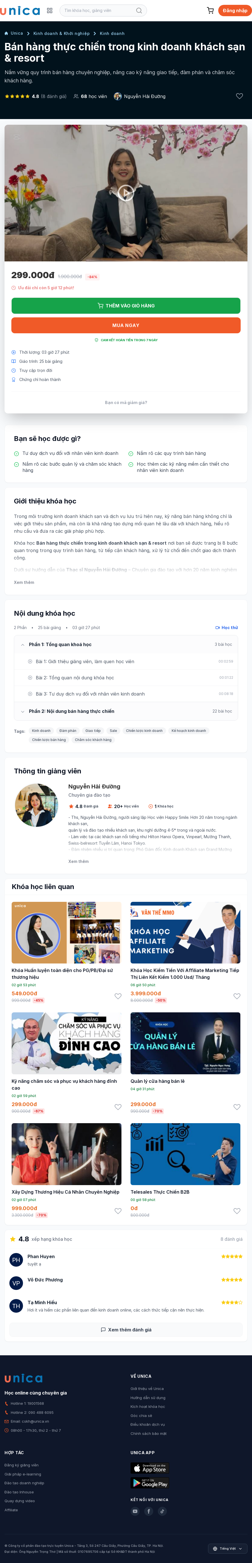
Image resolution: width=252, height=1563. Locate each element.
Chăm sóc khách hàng (93, 740)
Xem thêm (24, 582)
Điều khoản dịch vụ (148, 1424)
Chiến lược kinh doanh (144, 731)
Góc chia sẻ (141, 1415)
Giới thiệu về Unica (147, 1388)
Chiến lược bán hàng (49, 740)
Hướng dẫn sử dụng (148, 1397)
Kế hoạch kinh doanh (189, 731)
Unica (14, 33)
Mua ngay (125, 325)
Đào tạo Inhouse (19, 1492)
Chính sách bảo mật (149, 1433)
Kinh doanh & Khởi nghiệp (61, 33)
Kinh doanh (112, 33)
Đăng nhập (235, 10)
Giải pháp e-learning (23, 1474)
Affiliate (11, 1510)
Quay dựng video (20, 1501)
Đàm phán (68, 731)
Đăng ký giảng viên (22, 1465)
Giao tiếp (93, 731)
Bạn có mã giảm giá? (126, 402)
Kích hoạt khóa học (148, 1406)
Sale (113, 731)
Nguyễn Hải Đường (144, 96)
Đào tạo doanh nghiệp (24, 1483)
